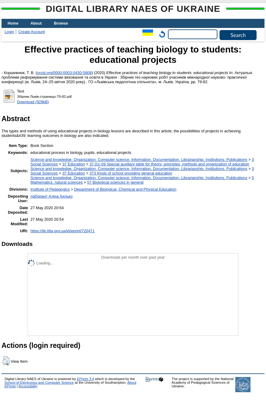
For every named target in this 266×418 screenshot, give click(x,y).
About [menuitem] (36, 23)
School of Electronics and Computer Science (39, 382)
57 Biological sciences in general (115, 182)
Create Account (31, 31)
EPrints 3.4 (85, 379)
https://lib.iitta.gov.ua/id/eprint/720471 (62, 231)
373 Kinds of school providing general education (130, 173)
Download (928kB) (33, 102)
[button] (5, 360)
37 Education (73, 164)
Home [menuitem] (13, 23)
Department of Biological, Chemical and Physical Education (125, 189)
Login (9, 31)
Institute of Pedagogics (50, 189)
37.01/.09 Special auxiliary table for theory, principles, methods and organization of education (169, 164)
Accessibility (28, 386)
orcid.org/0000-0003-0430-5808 (64, 72)
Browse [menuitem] (61, 23)
